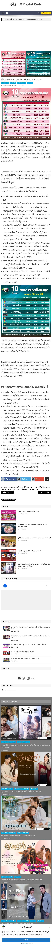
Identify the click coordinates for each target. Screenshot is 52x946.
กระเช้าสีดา (19, 487)
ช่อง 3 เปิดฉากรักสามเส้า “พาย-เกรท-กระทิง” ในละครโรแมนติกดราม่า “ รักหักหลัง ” (34, 565)
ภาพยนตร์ (47, 487)
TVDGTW (16, 85)
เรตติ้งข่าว (16, 489)
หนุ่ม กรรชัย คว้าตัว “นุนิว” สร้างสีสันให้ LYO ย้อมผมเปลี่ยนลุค (28, 645)
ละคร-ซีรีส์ (17, 788)
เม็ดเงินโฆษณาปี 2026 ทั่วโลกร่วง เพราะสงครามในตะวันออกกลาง (32, 526)
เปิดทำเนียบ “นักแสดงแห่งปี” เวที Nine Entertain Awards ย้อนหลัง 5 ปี (30, 637)
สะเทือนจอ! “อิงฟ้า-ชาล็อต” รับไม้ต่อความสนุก (18, 836)
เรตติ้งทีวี (13, 82)
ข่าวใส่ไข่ (24, 487)
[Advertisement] (26, 36)
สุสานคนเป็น (10, 489)
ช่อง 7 (10, 788)
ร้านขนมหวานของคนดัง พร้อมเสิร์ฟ (28, 512)
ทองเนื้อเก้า (36, 487)
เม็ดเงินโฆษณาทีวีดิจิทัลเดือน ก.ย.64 (8, 492)
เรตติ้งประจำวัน (21, 82)
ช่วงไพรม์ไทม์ (12, 742)
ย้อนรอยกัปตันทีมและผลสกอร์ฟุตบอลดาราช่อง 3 (25, 658)
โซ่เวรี (29, 489)
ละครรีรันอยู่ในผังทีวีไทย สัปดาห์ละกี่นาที (29, 551)
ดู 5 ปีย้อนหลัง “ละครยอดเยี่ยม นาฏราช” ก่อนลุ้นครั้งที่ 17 (34, 538)
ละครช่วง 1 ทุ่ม (25, 788)
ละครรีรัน (3, 489)
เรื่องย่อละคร (26, 742)
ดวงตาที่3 (29, 487)
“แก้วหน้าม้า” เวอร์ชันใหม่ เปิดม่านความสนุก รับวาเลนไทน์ (21, 880)
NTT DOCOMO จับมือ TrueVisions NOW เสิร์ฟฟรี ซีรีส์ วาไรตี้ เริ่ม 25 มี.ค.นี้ (30, 628)
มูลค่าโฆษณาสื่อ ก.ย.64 (45, 492)
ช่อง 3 (19, 742)
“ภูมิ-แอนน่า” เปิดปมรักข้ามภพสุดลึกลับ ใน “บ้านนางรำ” (21, 791)
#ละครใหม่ (4, 742)
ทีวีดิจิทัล (41, 487)
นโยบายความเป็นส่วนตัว (26, 943)
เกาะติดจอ (33, 921)
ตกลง (26, 940)
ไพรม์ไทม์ (30, 82)
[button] (49, 927)
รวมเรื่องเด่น (5, 82)
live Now (45, 13)
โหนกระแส (35, 489)
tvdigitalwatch (11, 487)
